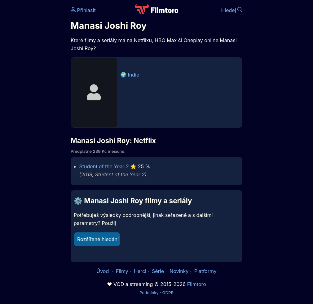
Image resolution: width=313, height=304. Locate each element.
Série (158, 271)
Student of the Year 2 (104, 166)
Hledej (231, 10)
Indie (133, 75)
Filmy (122, 271)
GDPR (168, 292)
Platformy (205, 271)
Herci (140, 271)
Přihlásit (83, 10)
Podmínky (149, 292)
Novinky (179, 271)
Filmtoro (196, 284)
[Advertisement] (33, 95)
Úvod (103, 271)
